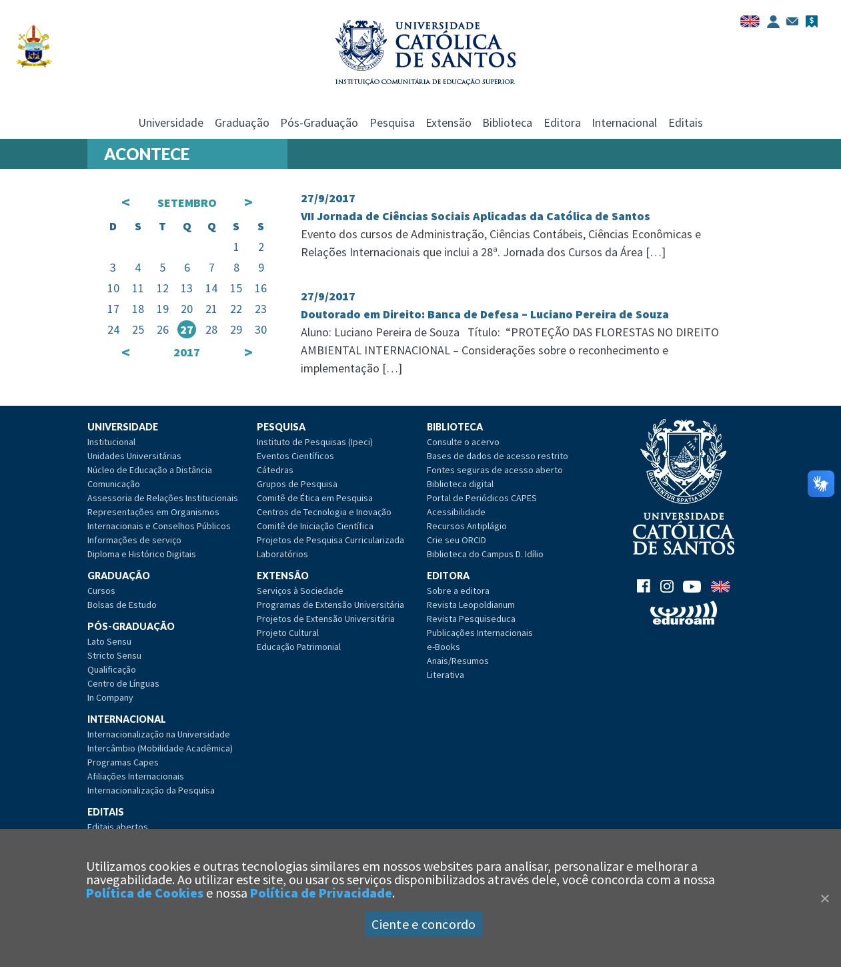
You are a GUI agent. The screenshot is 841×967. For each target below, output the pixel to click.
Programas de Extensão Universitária (330, 605)
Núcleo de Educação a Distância (149, 470)
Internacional (624, 122)
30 (261, 329)
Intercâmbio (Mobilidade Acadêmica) (160, 748)
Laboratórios (282, 554)
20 (187, 308)
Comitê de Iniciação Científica (315, 526)
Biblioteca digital (460, 484)
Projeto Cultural (288, 633)
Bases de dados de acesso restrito (497, 456)
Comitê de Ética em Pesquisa (315, 498)
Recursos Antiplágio (467, 526)
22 (236, 308)
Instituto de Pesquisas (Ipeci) (315, 442)
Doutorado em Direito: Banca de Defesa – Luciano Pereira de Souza (485, 314)
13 (187, 288)
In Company (110, 697)
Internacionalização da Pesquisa (151, 790)
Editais (685, 122)
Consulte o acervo (463, 442)
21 (211, 308)
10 (113, 288)
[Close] (824, 898)
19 (163, 308)
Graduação (242, 122)
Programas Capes (123, 762)
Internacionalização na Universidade (158, 734)
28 (211, 329)
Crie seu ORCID (456, 540)
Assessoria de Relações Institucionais (162, 498)
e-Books (443, 647)
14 (211, 288)
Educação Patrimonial (299, 647)
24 (113, 329)
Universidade (170, 122)
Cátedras (275, 470)
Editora (562, 122)
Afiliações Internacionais (135, 776)
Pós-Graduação (319, 122)
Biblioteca (507, 122)
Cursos (101, 591)
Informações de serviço (134, 540)
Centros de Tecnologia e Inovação (324, 512)
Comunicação (113, 484)
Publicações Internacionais (480, 633)
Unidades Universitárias (134, 456)
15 (236, 288)
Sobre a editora (458, 591)
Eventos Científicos (295, 456)
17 (113, 308)
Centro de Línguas (123, 683)
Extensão (449, 122)
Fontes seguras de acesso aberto (495, 470)
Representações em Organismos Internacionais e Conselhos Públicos (159, 519)
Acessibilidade (456, 512)
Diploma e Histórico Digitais (141, 554)
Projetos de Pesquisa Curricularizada (330, 540)
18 (138, 308)
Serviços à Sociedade (300, 591)
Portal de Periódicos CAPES (482, 498)
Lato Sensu (109, 641)
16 (261, 288)
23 (261, 308)
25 (138, 329)
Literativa (445, 675)
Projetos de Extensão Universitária (326, 619)
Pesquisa (392, 122)
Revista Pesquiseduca (471, 619)
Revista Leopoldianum (471, 605)
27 (186, 329)
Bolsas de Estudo (122, 605)
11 (138, 288)
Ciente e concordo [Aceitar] (423, 924)
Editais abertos (117, 827)
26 (163, 329)
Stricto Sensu (114, 655)
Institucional (111, 442)
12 (163, 288)
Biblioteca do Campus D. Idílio (485, 554)
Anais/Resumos (458, 661)
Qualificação (111, 669)
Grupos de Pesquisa (297, 484)
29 (236, 329)
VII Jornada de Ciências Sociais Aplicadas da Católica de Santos (475, 216)
